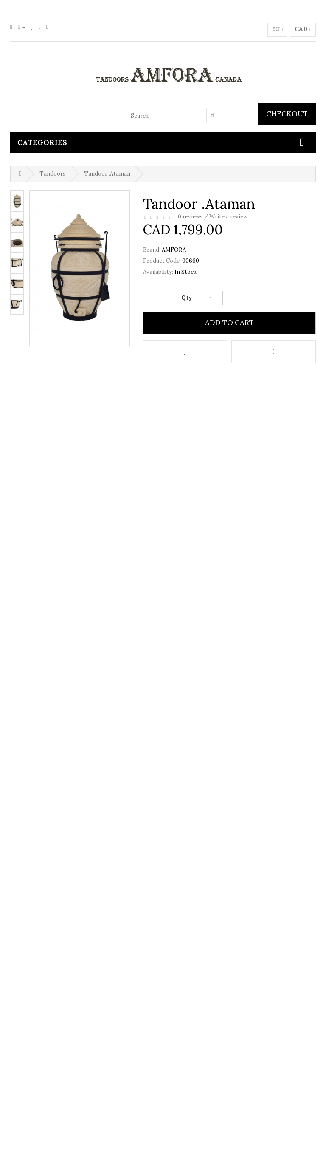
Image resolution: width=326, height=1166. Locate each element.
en (277, 30)
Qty (186, 297)
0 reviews (190, 216)
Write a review (228, 216)
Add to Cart (229, 322)
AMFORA (174, 249)
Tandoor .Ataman (107, 173)
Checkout (287, 114)
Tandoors (52, 173)
